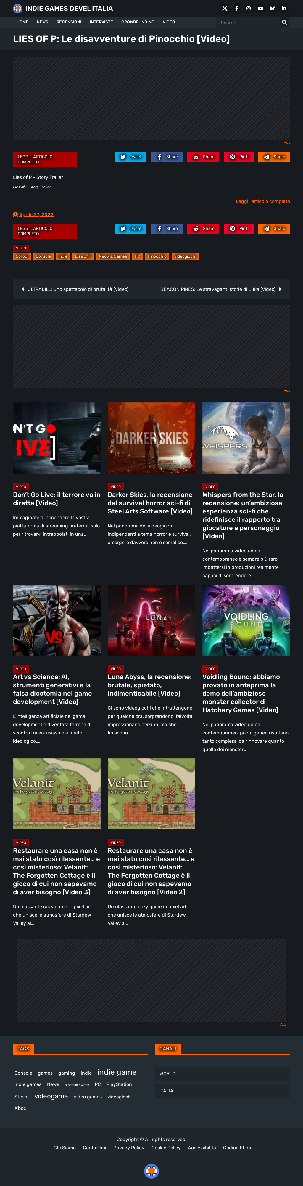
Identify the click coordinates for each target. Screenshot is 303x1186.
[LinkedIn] (284, 8)
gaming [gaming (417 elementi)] (66, 1073)
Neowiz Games (113, 256)
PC (137, 256)
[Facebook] (237, 8)
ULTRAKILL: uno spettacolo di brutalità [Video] (78, 289)
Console (43, 256)
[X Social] (225, 8)
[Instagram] (248, 8)
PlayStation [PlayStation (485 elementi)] (119, 1084)
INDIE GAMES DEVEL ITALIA (69, 8)
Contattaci (94, 1147)
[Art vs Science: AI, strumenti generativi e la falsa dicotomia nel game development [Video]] (57, 620)
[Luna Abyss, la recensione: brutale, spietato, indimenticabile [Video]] (151, 620)
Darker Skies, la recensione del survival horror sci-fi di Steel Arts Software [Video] (150, 503)
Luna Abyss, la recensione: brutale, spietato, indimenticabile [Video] (150, 685)
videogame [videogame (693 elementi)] (51, 1096)
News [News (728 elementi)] (53, 1084)
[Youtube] (260, 8)
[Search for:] (284, 22)
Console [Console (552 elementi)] (23, 1073)
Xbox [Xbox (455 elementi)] (20, 1108)
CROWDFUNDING (137, 22)
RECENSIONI (69, 22)
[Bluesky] (272, 8)
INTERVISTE (101, 22)
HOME (22, 22)
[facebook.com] (167, 157)
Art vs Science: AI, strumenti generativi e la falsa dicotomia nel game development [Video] (52, 689)
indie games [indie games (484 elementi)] (27, 1084)
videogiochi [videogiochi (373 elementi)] (119, 1097)
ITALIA (166, 1091)
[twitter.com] (130, 157)
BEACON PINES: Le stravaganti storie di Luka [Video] (217, 289)
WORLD (167, 1073)
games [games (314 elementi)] (45, 1073)
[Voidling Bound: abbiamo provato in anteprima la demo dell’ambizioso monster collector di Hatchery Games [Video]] (246, 620)
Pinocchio (157, 256)
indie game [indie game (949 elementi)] (117, 1072)
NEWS (42, 22)
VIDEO (169, 22)
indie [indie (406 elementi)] (86, 1073)
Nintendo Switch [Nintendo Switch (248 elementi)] (77, 1085)
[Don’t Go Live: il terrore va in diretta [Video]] (57, 438)
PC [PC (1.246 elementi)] (98, 1084)
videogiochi (185, 256)
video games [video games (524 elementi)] (88, 1097)
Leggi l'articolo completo (35, 159)
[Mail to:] (274, 157)
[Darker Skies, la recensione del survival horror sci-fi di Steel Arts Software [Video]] (151, 438)
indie (63, 256)
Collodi (22, 256)
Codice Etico (237, 1147)
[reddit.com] (203, 157)
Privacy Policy (128, 1147)
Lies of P (83, 256)
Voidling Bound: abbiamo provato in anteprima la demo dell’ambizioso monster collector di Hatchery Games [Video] (241, 693)
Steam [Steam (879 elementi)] (21, 1097)
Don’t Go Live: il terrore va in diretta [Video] (57, 499)
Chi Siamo (65, 1147)
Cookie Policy (166, 1147)
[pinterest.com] (239, 157)
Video (21, 248)
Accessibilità (202, 1147)
